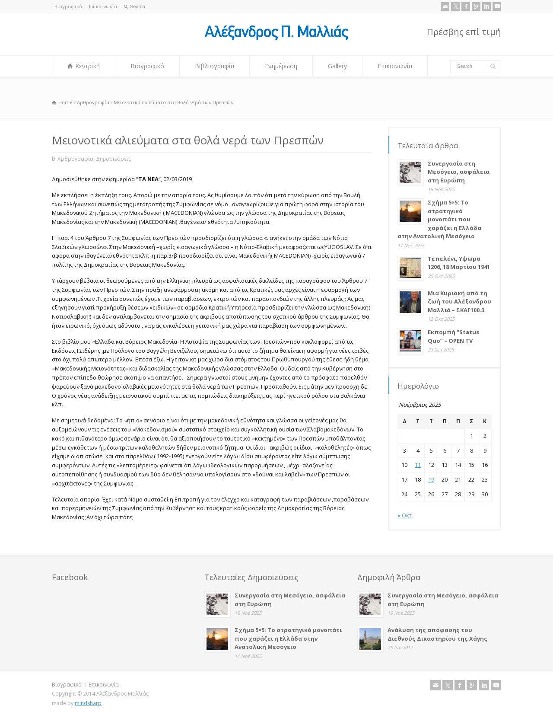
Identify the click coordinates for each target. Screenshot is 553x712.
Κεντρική (87, 66)
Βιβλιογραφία (214, 66)
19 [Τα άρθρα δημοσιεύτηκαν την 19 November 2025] (431, 479)
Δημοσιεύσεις (113, 159)
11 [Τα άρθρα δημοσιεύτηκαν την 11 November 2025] (418, 465)
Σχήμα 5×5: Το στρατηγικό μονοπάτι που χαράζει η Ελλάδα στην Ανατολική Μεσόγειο (439, 219)
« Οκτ (404, 515)
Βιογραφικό (68, 6)
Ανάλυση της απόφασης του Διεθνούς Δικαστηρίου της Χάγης (437, 634)
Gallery (337, 66)
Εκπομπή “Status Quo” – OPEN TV (453, 336)
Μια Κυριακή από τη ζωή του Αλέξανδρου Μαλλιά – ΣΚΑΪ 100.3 (459, 301)
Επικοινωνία (103, 6)
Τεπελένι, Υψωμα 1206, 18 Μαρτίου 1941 (459, 263)
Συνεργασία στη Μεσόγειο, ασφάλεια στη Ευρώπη (458, 172)
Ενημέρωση (281, 66)
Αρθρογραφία (75, 159)
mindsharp (88, 703)
